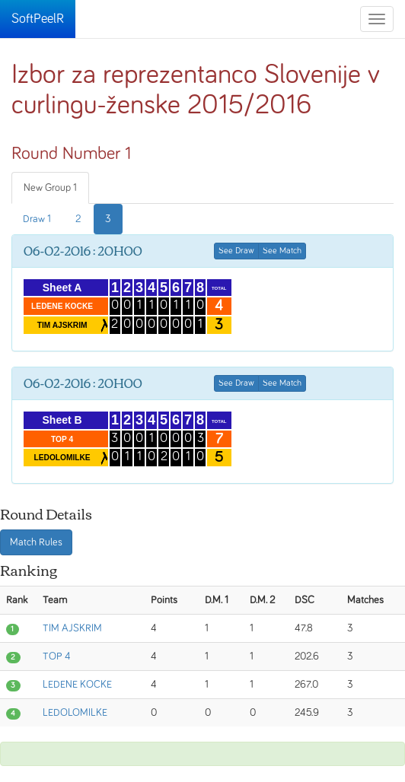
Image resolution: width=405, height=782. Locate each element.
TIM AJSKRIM (72, 628)
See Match (282, 251)
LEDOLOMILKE (75, 712)
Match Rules (36, 542)
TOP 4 (57, 656)
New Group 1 (50, 188)
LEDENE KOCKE (77, 684)
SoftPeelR (37, 19)
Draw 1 (37, 219)
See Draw (236, 251)
